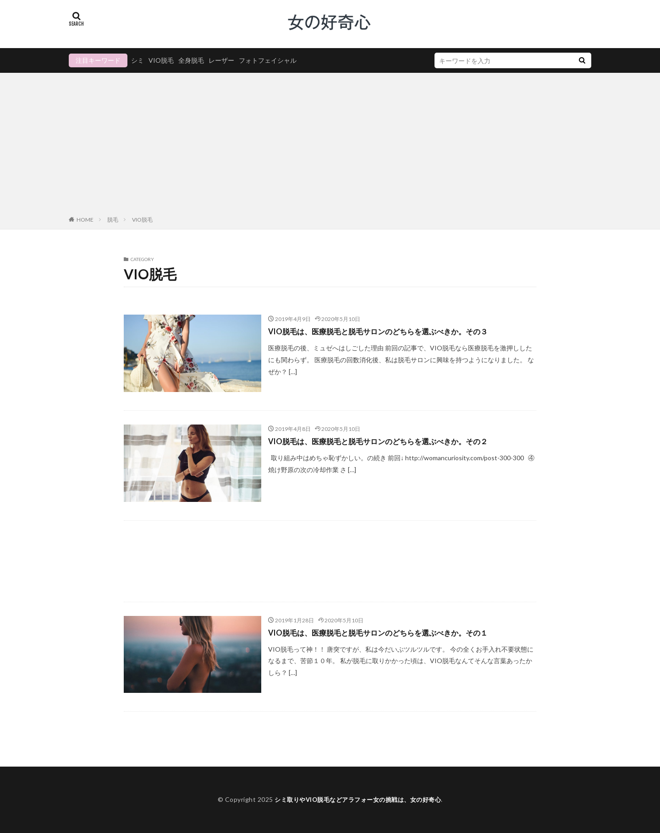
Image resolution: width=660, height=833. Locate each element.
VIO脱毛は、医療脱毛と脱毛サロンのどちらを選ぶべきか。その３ (391, 331)
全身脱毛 (191, 60)
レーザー (221, 60)
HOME (85, 219)
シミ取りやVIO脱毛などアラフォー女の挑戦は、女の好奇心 (358, 799)
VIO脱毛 (161, 60)
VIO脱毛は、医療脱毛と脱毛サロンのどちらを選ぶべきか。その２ (391, 441)
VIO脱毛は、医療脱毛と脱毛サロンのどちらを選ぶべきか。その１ (391, 632)
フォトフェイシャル (268, 60)
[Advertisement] (330, 146)
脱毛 (112, 219)
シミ (137, 60)
